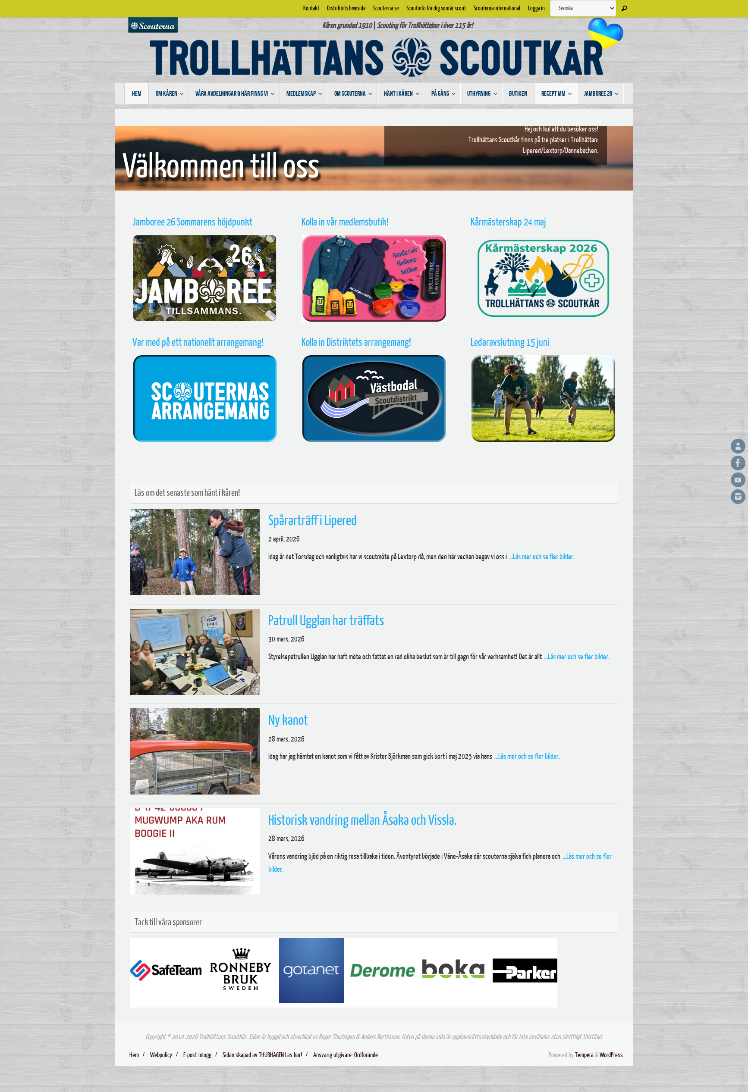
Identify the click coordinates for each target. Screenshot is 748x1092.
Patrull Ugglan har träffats (326, 620)
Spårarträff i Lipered (312, 520)
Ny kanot (288, 720)
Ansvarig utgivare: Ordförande (345, 1055)
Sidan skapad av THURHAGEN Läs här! (262, 1055)
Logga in (536, 8)
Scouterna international (497, 8)
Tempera (584, 1055)
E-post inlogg (197, 1055)
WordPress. (612, 1055)
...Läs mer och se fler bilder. (542, 557)
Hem (134, 1055)
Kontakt (311, 8)
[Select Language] (583, 8)
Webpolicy (161, 1055)
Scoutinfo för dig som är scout (436, 8)
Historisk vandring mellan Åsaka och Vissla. (362, 820)
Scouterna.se (386, 8)
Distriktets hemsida (346, 8)
